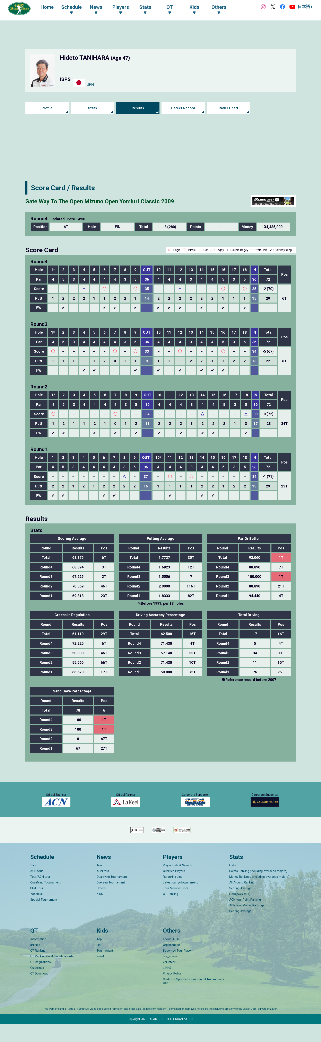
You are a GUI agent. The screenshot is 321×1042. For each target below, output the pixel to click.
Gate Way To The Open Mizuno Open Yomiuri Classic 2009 (116, 201)
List (99, 963)
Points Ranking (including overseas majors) (258, 889)
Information (38, 957)
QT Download (39, 992)
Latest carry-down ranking (180, 900)
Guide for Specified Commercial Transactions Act (193, 999)
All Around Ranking (241, 900)
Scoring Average (240, 906)
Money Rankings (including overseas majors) (259, 895)
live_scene (170, 974)
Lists (232, 883)
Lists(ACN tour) (239, 912)
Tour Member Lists (175, 906)
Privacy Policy (172, 992)
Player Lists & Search (177, 883)
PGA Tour (36, 906)
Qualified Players (174, 889)
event (100, 974)
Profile (47, 108)
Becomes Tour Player (177, 969)
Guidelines (37, 986)
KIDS (100, 912)
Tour (33, 883)
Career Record (183, 108)
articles (35, 963)
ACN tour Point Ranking (245, 918)
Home (49, 8)
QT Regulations (40, 980)
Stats (92, 108)
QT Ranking (170, 912)
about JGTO (171, 957)
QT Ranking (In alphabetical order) (53, 974)
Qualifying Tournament (45, 900)
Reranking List (172, 895)
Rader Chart (228, 108)
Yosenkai (36, 912)
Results (138, 108)
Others (101, 906)
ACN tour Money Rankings (246, 923)
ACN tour (36, 889)
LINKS (167, 986)
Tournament (105, 969)
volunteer (169, 980)
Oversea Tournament (111, 900)
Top (99, 957)
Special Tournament (43, 918)
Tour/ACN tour (40, 895)
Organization (171, 963)
